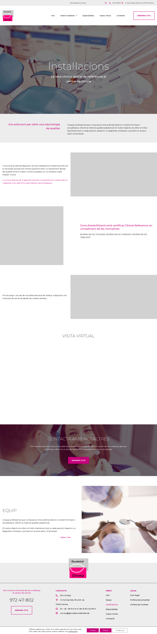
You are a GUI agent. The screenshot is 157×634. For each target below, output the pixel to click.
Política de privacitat (140, 601)
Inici (53, 16)
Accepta (91, 630)
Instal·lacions (112, 606)
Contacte (121, 16)
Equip (108, 601)
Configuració (121, 630)
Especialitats (88, 16)
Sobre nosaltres (68, 16)
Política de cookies (139, 606)
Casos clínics (105, 16)
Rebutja (105, 630)
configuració (70, 631)
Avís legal (135, 596)
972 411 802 (22, 601)
